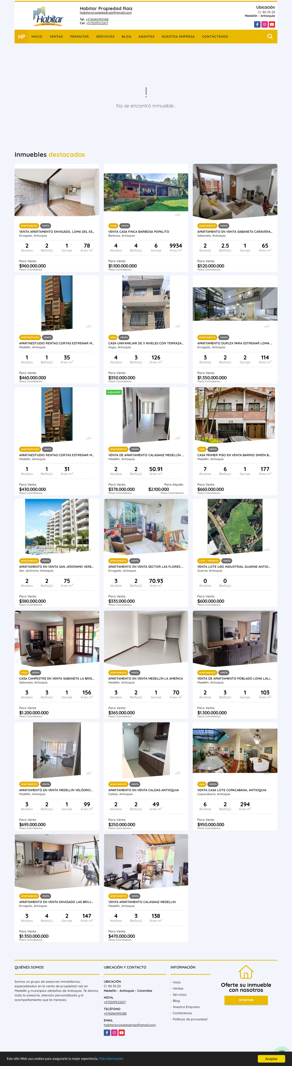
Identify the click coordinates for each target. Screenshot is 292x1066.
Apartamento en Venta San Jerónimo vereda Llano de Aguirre (57, 566)
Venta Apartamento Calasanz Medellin (142, 902)
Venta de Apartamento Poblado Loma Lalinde (235, 678)
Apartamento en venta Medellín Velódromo (57, 790)
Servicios (105, 36)
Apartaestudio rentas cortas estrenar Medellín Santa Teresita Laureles (57, 343)
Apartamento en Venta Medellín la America (145, 678)
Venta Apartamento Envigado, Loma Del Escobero (57, 231)
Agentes (146, 36)
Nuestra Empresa (178, 36)
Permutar (79, 36)
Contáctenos (215, 36)
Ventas (56, 36)
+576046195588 (97, 19)
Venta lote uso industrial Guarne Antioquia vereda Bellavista (235, 566)
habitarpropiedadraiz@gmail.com (106, 12)
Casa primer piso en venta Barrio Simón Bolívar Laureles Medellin (235, 455)
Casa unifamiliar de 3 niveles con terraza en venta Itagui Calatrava (146, 343)
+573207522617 (97, 23)
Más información (121, 1059)
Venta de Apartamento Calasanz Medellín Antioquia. (146, 455)
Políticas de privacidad (190, 1019)
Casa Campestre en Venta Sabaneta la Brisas (57, 678)
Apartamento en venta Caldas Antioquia (143, 790)
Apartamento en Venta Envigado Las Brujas (57, 902)
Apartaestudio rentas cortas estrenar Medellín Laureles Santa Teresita (57, 455)
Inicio (36, 36)
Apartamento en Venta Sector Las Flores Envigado (146, 566)
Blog (126, 36)
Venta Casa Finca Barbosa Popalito (138, 231)
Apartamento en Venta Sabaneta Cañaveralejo (235, 231)
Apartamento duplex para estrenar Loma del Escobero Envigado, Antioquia (235, 343)
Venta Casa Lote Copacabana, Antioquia (231, 790)
